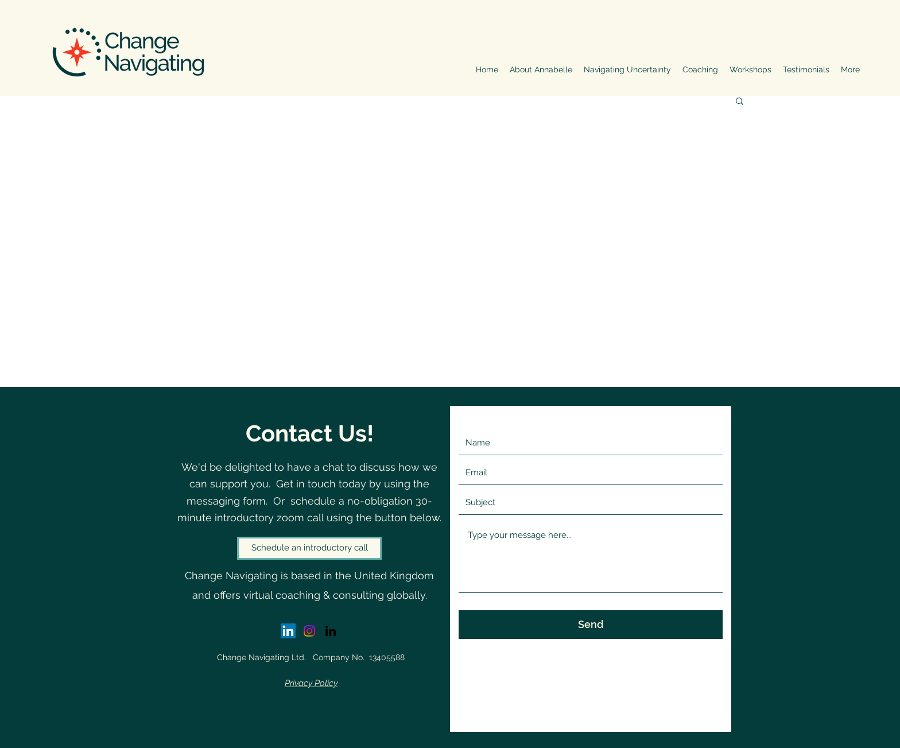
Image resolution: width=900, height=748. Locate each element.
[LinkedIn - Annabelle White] (288, 630)
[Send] (591, 624)
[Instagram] (309, 630)
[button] (739, 102)
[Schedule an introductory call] (309, 548)
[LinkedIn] (330, 630)
